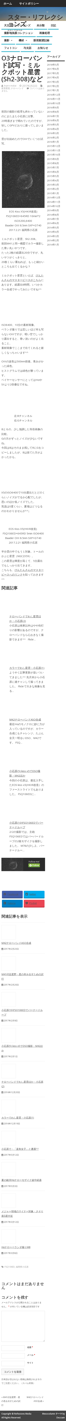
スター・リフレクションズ (35, 20)
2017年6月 (53, 68)
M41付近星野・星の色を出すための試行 (10, 1401)
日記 (53, 25)
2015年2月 (53, 188)
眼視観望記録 (41, 40)
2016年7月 (53, 116)
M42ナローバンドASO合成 (25, 719)
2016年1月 (53, 141)
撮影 (6, 40)
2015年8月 (53, 163)
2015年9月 (53, 159)
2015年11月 (53, 150)
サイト (30, 1362)
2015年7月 (53, 167)
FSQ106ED (10, 1266)
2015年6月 (53, 171)
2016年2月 (53, 137)
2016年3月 (53, 133)
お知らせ (42, 48)
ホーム (8, 3)
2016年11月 (53, 99)
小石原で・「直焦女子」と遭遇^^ (20, 1149)
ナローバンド (17, 88)
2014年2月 (53, 240)
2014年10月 (53, 206)
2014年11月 (53, 202)
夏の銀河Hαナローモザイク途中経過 (21, 1180)
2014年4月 (53, 231)
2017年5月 (53, 73)
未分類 (41, 25)
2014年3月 (53, 236)
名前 (30, 1347)
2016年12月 (53, 94)
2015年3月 (53, 184)
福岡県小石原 (22, 1266)
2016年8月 (53, 111)
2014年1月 (53, 244)
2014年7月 (53, 219)
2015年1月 (53, 193)
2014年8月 (53, 214)
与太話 (27, 48)
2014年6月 (53, 223)
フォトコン (10, 48)
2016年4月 (53, 129)
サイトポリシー (29, 3)
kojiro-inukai (10, 85)
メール (31, 1355)
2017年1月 (53, 90)
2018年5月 (53, 64)
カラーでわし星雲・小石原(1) (26, 668)
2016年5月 (53, 124)
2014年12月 (53, 197)
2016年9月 (53, 107)
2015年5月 (53, 176)
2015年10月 (53, 154)
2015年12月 (53, 146)
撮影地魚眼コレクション (18, 33)
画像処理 (44, 33)
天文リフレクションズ (17, 25)
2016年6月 (53, 120)
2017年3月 (53, 81)
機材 (21, 40)
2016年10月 (53, 103)
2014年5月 (53, 227)
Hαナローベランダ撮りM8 (15, 1247)
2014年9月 (53, 210)
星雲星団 (5, 88)
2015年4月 (53, 180)
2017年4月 (53, 77)
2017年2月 (53, 86)
